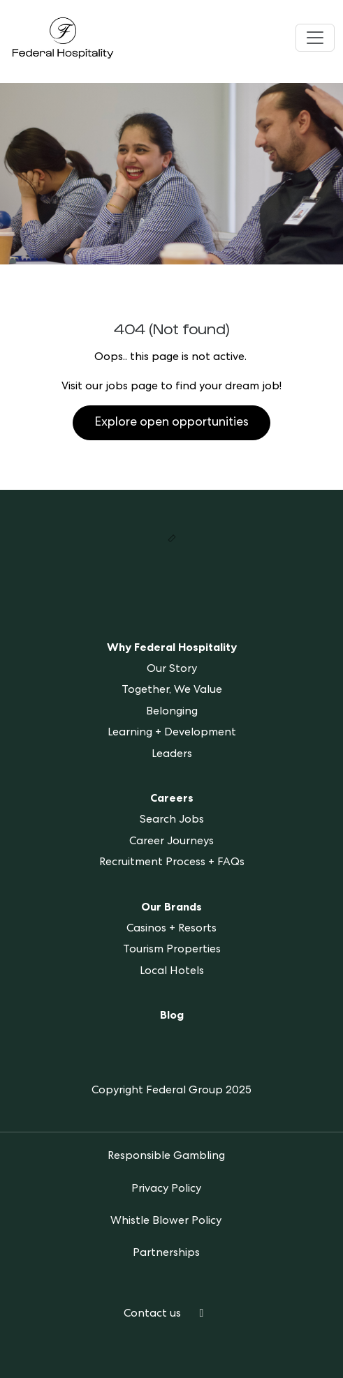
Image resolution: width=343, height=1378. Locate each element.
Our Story (172, 669)
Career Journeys (171, 842)
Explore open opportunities (171, 423)
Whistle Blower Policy (165, 1221)
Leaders (172, 755)
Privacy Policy (166, 1189)
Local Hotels (172, 972)
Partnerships (166, 1253)
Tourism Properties (172, 950)
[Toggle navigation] (315, 38)
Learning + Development (172, 733)
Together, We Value (172, 690)
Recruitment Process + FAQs (172, 863)
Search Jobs (172, 820)
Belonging (172, 712)
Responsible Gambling (166, 1156)
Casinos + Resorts (171, 929)
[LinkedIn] (202, 1314)
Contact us (152, 1314)
